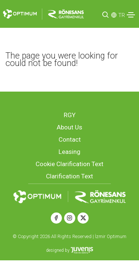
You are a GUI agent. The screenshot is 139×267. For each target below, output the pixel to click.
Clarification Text (69, 176)
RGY (70, 115)
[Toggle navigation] (131, 14)
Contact (70, 139)
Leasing (69, 151)
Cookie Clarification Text (69, 164)
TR (121, 15)
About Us (69, 127)
